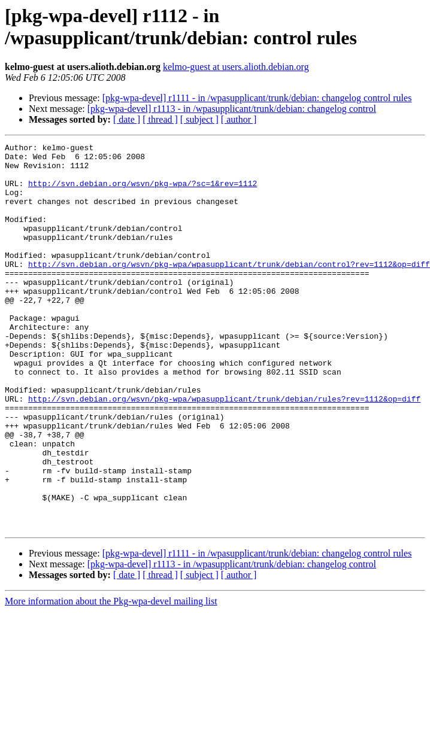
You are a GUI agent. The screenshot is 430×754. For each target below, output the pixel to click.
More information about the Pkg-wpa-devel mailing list (111, 678)
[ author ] (239, 119)
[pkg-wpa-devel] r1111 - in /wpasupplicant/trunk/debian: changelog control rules (257, 98)
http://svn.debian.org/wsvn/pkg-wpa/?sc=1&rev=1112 (142, 192)
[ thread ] (160, 119)
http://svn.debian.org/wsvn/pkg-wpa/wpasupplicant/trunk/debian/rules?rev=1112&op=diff (224, 450)
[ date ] (126, 119)
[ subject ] (199, 119)
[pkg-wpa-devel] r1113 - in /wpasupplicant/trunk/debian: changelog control (231, 109)
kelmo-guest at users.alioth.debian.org (236, 67)
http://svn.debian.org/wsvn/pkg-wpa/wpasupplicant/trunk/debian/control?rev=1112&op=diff (229, 289)
